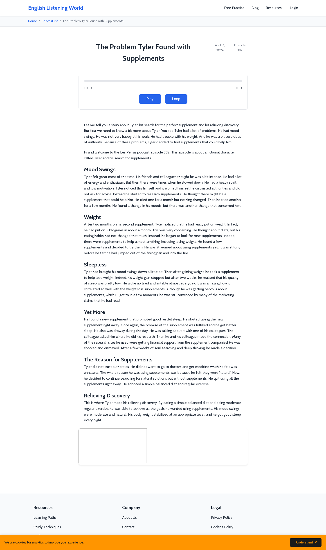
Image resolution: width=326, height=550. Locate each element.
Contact (128, 527)
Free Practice (234, 8)
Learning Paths (45, 517)
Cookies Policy (222, 527)
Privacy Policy (221, 517)
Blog (255, 8)
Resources (274, 8)
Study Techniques (47, 527)
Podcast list (50, 21)
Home (32, 21)
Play (149, 99)
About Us (129, 517)
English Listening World (55, 8)
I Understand (306, 542)
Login (294, 8)
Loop (176, 99)
